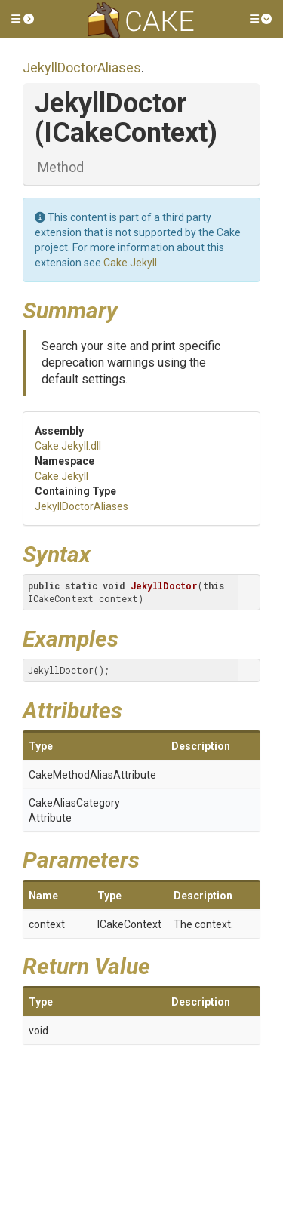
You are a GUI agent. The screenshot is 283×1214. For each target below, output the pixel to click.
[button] (22, 19)
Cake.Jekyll (130, 263)
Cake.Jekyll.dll (68, 446)
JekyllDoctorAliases (82, 67)
